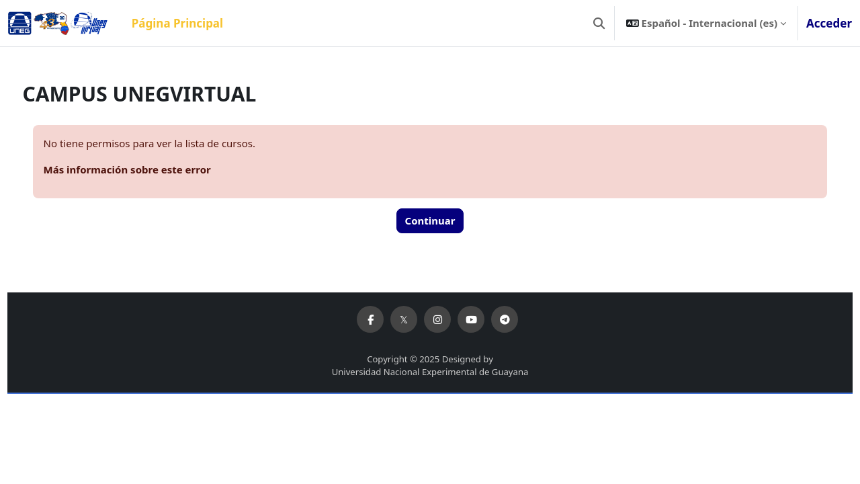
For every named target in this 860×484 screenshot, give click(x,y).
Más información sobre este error (152, 169)
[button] (599, 23)
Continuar (430, 220)
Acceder (829, 23)
